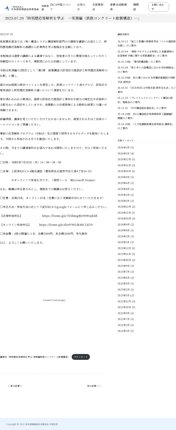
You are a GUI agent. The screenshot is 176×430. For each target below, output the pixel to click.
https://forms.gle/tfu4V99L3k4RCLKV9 (66, 225)
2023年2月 (124, 289)
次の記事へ (92, 385)
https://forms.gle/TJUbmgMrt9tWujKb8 (69, 216)
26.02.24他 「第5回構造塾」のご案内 (139, 61)
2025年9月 (124, 177)
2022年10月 (124, 307)
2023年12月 (124, 248)
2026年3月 (124, 147)
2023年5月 (124, 283)
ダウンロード (81, 356)
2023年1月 (124, 295)
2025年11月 (124, 165)
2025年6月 (124, 183)
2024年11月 (124, 212)
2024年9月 (124, 224)
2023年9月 (124, 266)
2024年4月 (124, 230)
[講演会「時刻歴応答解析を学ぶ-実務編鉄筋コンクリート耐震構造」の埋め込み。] (54, 300)
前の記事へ (16, 385)
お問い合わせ (158, 6)
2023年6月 (124, 277)
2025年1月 (124, 200)
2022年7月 (124, 319)
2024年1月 (124, 242)
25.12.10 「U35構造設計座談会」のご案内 (142, 108)
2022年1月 (124, 331)
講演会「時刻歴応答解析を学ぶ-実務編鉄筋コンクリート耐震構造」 (35, 356)
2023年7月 (124, 271)
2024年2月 (124, 236)
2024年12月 (124, 206)
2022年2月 (124, 325)
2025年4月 (124, 189)
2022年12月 (124, 301)
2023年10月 (124, 260)
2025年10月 (124, 171)
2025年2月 (124, 194)
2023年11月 (124, 254)
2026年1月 (124, 153)
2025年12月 (124, 159)
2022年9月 (124, 313)
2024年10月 (124, 218)
